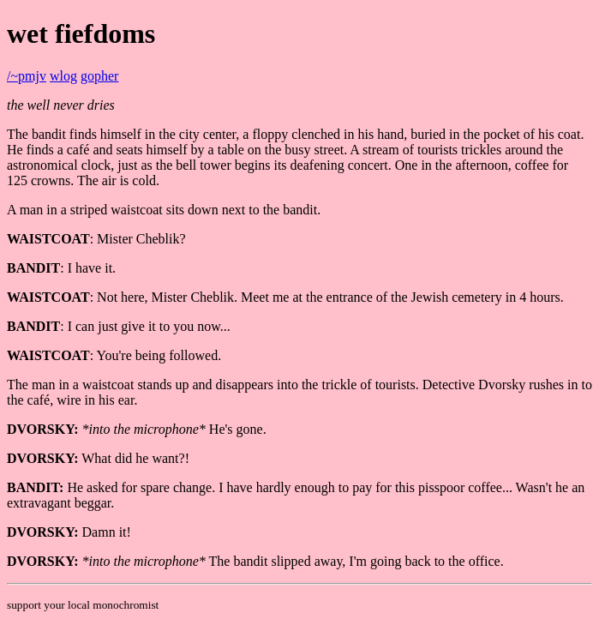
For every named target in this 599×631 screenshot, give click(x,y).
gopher (99, 76)
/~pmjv (26, 76)
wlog (63, 76)
